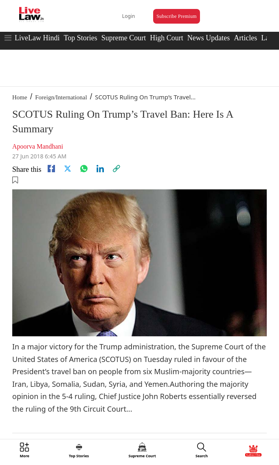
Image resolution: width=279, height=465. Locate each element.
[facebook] (51, 168)
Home (19, 97)
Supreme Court (123, 38)
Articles (245, 38)
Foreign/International (61, 97)
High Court (166, 38)
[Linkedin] (100, 168)
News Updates (208, 38)
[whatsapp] (84, 168)
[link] (116, 168)
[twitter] (67, 168)
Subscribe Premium (176, 16)
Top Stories (80, 38)
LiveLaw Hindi (37, 38)
